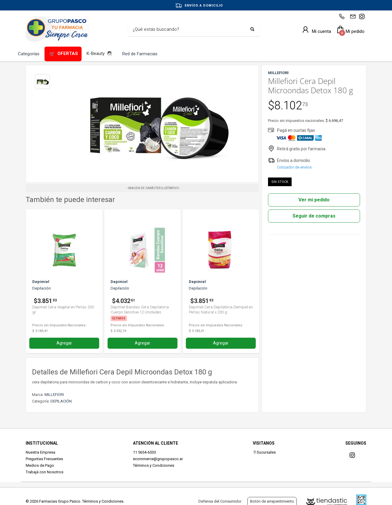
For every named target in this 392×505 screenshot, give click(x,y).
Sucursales (264, 452)
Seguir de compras (314, 216)
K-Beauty (100, 54)
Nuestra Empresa (40, 452)
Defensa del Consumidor (219, 501)
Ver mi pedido (314, 200)
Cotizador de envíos (294, 167)
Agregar (64, 343)
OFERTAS (63, 54)
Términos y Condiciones (153, 465)
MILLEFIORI (54, 394)
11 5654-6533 (144, 452)
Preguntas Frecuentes (44, 459)
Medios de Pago (40, 465)
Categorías (28, 53)
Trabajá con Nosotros (44, 472)
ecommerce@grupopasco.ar (158, 459)
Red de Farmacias (139, 53)
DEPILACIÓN (61, 401)
